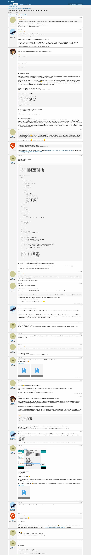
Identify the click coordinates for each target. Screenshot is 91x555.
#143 (81, 502)
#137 (81, 344)
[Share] (79, 17)
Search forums (15, 6)
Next (25, 14)
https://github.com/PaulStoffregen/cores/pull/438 (55, 527)
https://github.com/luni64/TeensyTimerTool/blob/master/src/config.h (59, 150)
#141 (81, 431)
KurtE (10, 12)
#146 (81, 540)
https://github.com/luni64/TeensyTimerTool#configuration (30, 151)
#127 (81, 29)
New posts (10, 6)
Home (10, 4)
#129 (81, 129)
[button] (25, 4)
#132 (81, 271)
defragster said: (21, 19)
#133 (81, 283)
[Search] (80, 4)
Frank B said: (21, 31)
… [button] (14, 14)
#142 (81, 445)
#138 (81, 357)
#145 (81, 530)
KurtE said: (21, 132)
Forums (15, 4)
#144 (81, 513)
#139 (81, 380)
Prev (10, 14)
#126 (81, 17)
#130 (81, 143)
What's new (21, 4)
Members (29, 4)
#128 (81, 49)
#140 (81, 396)
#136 (81, 333)
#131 (81, 155)
